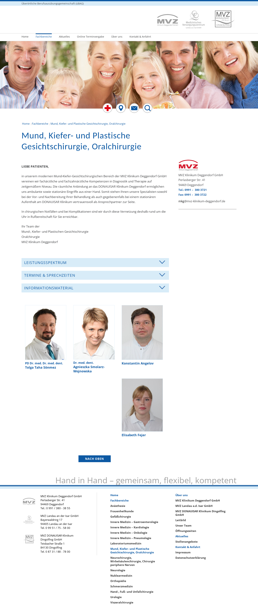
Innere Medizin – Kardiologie (129, 527)
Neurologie (117, 570)
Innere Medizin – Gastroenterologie (134, 522)
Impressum (183, 552)
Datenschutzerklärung (190, 557)
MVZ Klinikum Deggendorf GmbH (197, 500)
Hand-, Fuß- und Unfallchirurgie (131, 591)
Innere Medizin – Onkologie (128, 532)
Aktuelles (64, 36)
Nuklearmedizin (121, 575)
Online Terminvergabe (90, 36)
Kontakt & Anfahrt (140, 36)
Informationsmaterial (48, 287)
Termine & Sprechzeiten (49, 275)
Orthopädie (118, 581)
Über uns (116, 36)
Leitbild (180, 520)
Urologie (116, 597)
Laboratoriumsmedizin (125, 543)
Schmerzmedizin (121, 586)
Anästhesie (117, 506)
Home (25, 36)
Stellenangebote (186, 541)
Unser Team (183, 525)
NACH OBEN (94, 459)
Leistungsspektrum (45, 262)
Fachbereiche (44, 36)
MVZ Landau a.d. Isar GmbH (193, 506)
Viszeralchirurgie (121, 602)
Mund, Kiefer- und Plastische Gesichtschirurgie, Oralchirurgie (132, 550)
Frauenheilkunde (122, 511)
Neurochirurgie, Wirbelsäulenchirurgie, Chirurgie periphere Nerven (132, 561)
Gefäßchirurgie (120, 516)
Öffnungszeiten (185, 531)
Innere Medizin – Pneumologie (130, 538)
